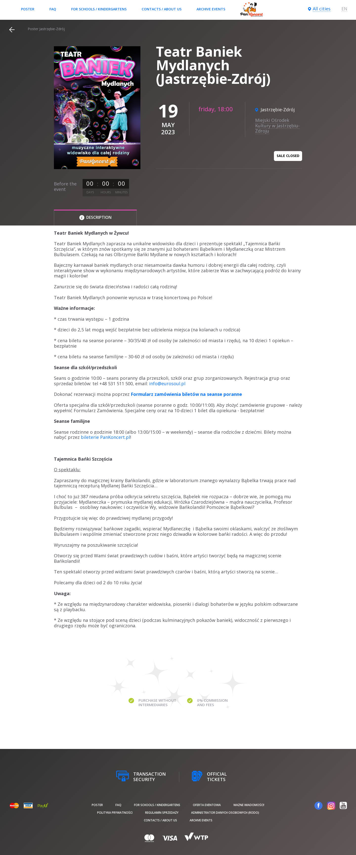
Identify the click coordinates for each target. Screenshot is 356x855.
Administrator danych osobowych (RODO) (225, 812)
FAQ (52, 9)
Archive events (211, 9)
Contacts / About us (161, 9)
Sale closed (288, 155)
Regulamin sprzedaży (161, 812)
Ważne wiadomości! (248, 805)
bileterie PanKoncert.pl (105, 437)
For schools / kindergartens (99, 9)
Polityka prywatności (115, 812)
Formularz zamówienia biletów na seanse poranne (186, 394)
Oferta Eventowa (207, 805)
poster (27, 9)
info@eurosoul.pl (167, 383)
